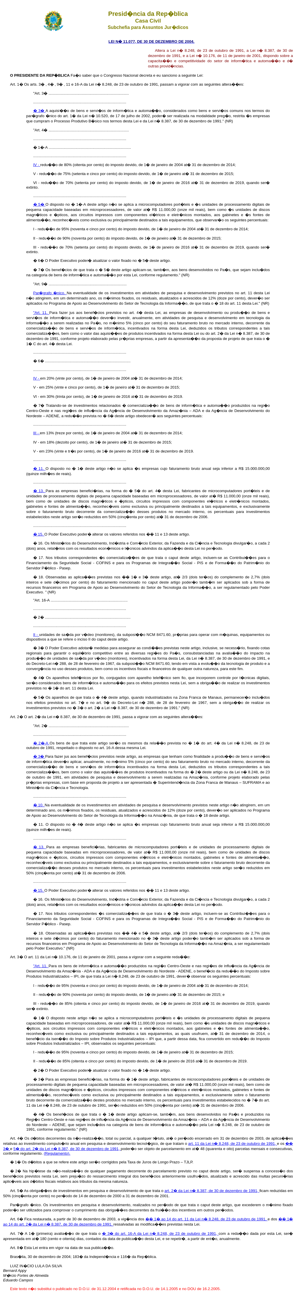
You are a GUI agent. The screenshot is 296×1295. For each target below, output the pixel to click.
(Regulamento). (57, 1153)
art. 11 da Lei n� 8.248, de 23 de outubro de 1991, (232, 1143)
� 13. (39, 491)
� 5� (39, 204)
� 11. (39, 468)
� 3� (39, 110)
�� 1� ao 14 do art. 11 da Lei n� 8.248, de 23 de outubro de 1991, (206, 1219)
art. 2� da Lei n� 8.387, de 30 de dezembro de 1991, (211, 1191)
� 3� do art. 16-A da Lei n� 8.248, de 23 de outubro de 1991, (160, 1233)
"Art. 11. (41, 312)
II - (36, 634)
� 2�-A (41, 743)
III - (36, 433)
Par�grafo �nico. (50, 293)
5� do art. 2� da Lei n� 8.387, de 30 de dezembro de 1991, (67, 1149)
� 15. (39, 534)
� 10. (39, 805)
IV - (36, 165)
